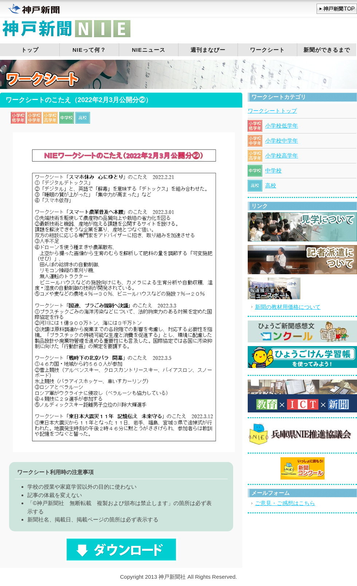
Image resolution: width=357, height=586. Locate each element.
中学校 (273, 170)
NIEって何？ (89, 50)
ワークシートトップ (272, 111)
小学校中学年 (281, 140)
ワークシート (267, 50)
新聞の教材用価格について (288, 307)
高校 (270, 185)
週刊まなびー (208, 50)
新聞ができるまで (326, 50)
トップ (30, 50)
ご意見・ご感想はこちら (285, 503)
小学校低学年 (281, 126)
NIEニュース (148, 50)
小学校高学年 (281, 155)
